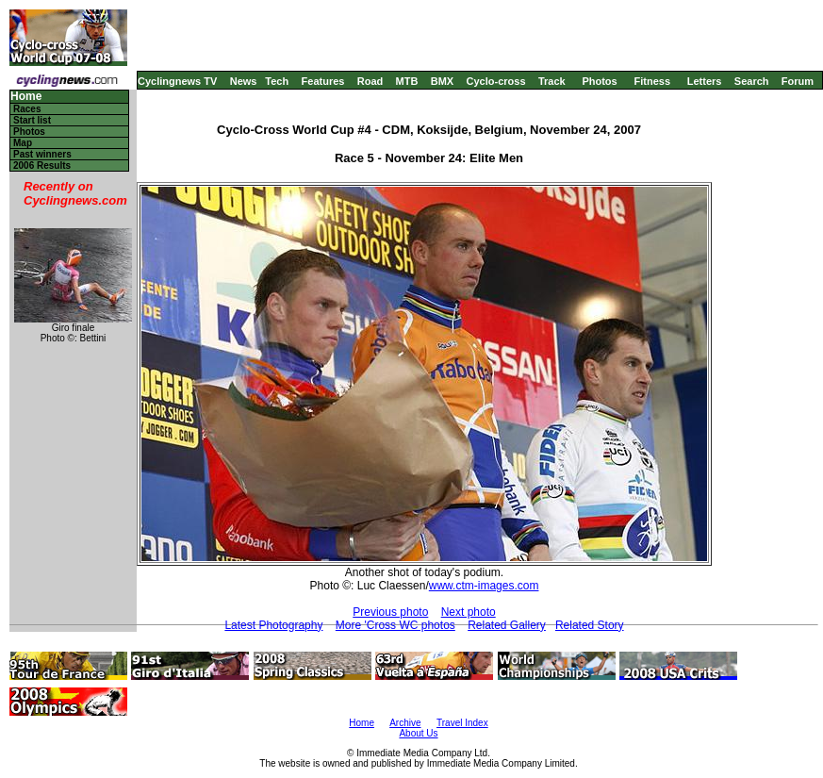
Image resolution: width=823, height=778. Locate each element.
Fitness (652, 81)
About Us (418, 733)
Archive (404, 723)
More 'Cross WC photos (395, 625)
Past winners (42, 154)
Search (751, 81)
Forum (798, 81)
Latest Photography (273, 625)
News (243, 81)
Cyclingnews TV (177, 81)
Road (370, 81)
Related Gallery (507, 625)
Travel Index (462, 723)
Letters (704, 81)
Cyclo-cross (496, 81)
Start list (32, 120)
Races (27, 109)
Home (25, 97)
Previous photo (390, 612)
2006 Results (42, 165)
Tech (276, 81)
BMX (442, 81)
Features (323, 81)
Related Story (589, 625)
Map (22, 143)
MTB (407, 81)
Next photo (468, 612)
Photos (599, 81)
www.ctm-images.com (484, 585)
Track (552, 81)
